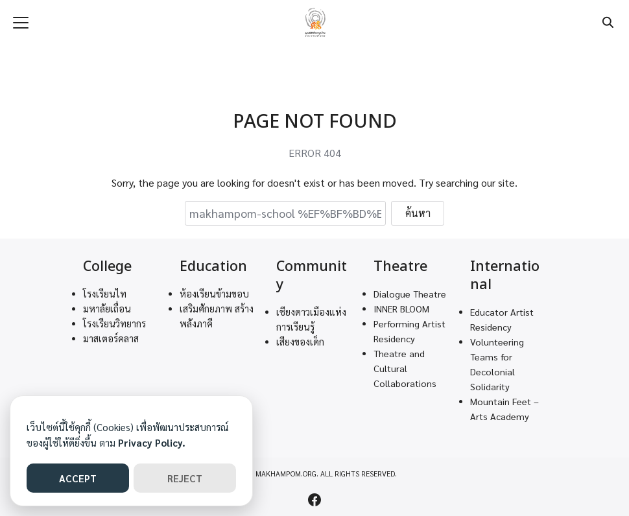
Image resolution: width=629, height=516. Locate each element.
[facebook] (314, 500)
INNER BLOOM (401, 308)
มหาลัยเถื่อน (107, 308)
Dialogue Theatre (410, 293)
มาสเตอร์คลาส (111, 338)
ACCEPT (78, 478)
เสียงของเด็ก (300, 341)
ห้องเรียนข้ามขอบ (214, 293)
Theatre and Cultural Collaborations (405, 368)
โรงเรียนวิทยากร (114, 323)
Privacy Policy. (151, 442)
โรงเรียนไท (104, 293)
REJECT (184, 478)
